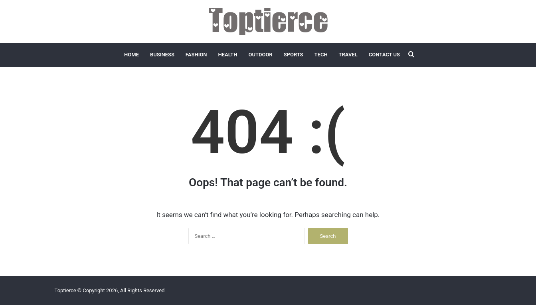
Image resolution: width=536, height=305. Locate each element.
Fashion (196, 55)
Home (131, 55)
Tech (321, 55)
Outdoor (260, 55)
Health (227, 55)
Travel (348, 55)
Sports (293, 55)
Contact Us (384, 55)
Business (162, 55)
